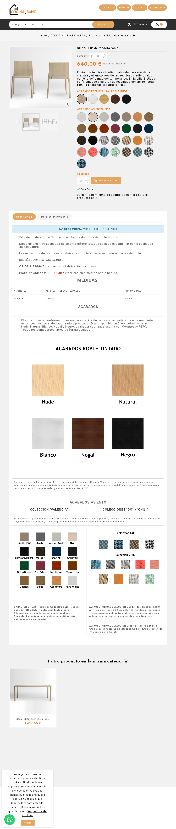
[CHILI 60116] (115, 141)
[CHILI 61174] (148, 141)
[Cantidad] (81, 180)
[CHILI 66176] (104, 152)
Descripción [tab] (24, 216)
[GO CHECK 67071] (137, 152)
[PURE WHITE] (81, 117)
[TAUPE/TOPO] (126, 117)
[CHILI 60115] (104, 141)
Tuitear (98, 56)
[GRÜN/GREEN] (126, 129)
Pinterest (104, 56)
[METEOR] (81, 141)
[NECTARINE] (104, 129)
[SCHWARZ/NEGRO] (93, 141)
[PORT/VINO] (115, 129)
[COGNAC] (81, 129)
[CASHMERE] (137, 117)
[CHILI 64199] (93, 152)
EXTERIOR (156, 7)
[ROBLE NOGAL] (115, 99)
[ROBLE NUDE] (81, 99)
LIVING (138, 7)
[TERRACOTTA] (93, 129)
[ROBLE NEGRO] (126, 99)
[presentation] (17, 121)
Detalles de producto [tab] (54, 216)
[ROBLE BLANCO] (93, 99)
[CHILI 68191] (115, 152)
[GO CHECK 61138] (126, 152)
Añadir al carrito (106, 181)
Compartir (92, 56)
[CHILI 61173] (137, 141)
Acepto (27, 823)
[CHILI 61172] (126, 141)
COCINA (106, 7)
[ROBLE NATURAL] (104, 99)
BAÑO (122, 7)
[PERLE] (115, 117)
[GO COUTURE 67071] (81, 164)
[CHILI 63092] (81, 152)
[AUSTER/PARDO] (104, 117)
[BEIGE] (148, 117)
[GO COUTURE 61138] (148, 152)
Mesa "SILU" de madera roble (33, 719)
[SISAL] (93, 117)
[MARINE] (148, 129)
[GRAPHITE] (137, 129)
